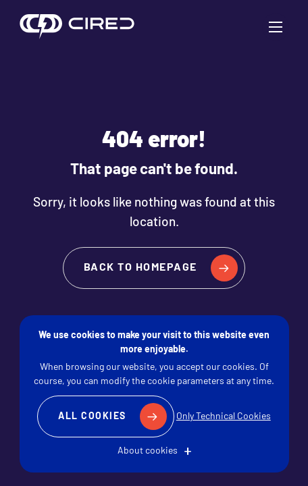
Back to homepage (140, 268)
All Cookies (92, 417)
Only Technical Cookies (223, 417)
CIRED (77, 27)
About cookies (148, 451)
